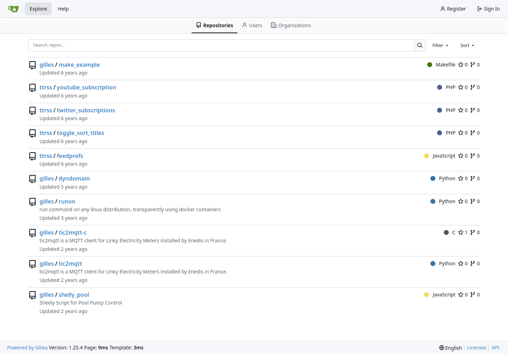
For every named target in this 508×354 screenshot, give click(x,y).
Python (442, 178)
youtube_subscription (86, 87)
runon (67, 201)
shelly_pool (74, 294)
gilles (47, 64)
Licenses (477, 347)
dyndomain (74, 178)
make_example (79, 64)
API (495, 347)
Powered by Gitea (27, 347)
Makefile (441, 64)
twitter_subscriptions (86, 110)
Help (63, 8)
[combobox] (441, 45)
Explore (38, 8)
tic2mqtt (70, 263)
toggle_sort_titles (80, 132)
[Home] (13, 8)
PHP (446, 87)
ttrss (46, 87)
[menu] (450, 347)
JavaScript (439, 155)
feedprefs (70, 155)
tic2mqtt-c (73, 232)
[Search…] (420, 45)
